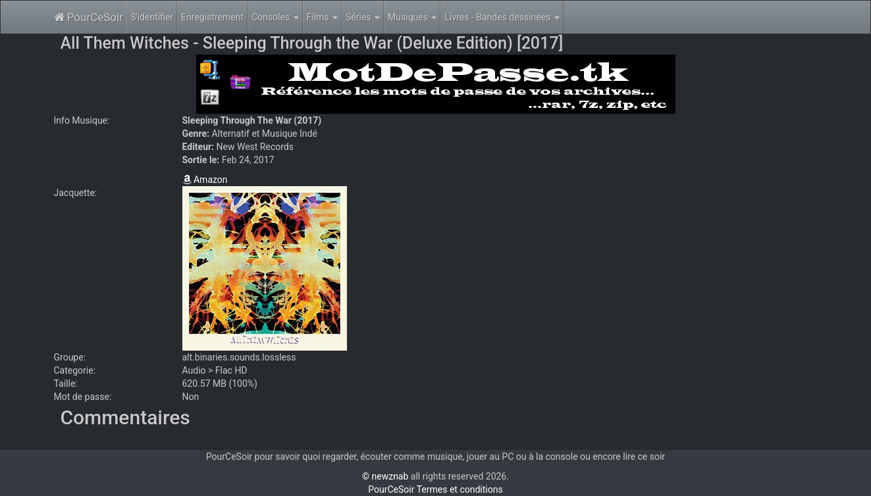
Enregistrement (212, 17)
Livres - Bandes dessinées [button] (501, 17)
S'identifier (151, 17)
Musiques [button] (412, 17)
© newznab (385, 476)
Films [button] (322, 17)
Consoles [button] (275, 17)
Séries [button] (363, 17)
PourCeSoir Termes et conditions (435, 489)
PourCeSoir (88, 17)
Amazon (205, 179)
